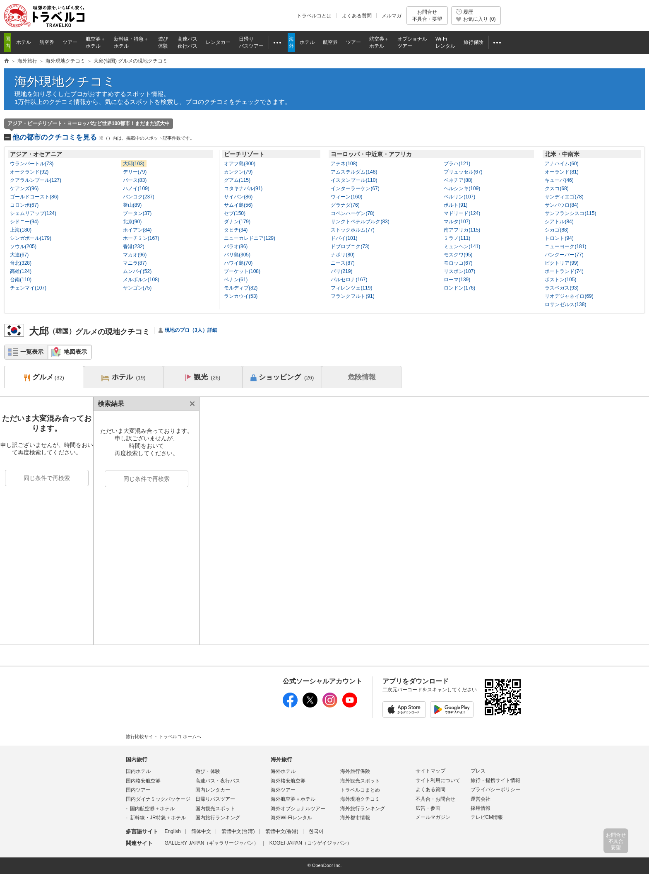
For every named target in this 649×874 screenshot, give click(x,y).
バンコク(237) (138, 197)
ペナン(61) (236, 279)
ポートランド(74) (564, 271)
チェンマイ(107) (28, 288)
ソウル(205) (23, 246)
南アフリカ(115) (462, 230)
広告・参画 (428, 808)
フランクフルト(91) (352, 296)
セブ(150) (234, 213)
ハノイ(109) (136, 188)
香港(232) (133, 246)
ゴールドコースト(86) (34, 197)
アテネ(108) (344, 164)
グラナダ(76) (345, 205)
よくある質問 (357, 15)
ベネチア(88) (458, 180)
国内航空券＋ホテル (152, 808)
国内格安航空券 (143, 781)
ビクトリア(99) (561, 263)
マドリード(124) (462, 213)
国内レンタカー (212, 790)
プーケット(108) (242, 271)
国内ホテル (138, 771)
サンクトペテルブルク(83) (360, 222)
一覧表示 (31, 351)
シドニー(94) (24, 222)
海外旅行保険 (355, 771)
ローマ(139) (457, 279)
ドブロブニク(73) (350, 246)
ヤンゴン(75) (137, 288)
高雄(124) (20, 271)
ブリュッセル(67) (463, 172)
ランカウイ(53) (240, 296)
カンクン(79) (238, 172)
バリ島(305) (237, 255)
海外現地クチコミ (64, 81)
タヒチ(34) (236, 230)
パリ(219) (341, 271)
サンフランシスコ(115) (570, 213)
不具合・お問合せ (435, 799)
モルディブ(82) (240, 288)
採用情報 (480, 808)
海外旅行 (281, 759)
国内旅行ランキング (217, 818)
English (172, 831)
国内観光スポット (215, 808)
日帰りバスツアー (215, 799)
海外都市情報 (355, 818)
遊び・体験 (207, 771)
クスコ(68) (556, 188)
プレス (478, 771)
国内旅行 (136, 759)
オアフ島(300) (239, 164)
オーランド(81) (561, 172)
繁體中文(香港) (281, 831)
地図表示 (75, 351)
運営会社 (480, 799)
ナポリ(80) (342, 255)
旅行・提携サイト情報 (495, 780)
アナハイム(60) (561, 164)
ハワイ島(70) (238, 263)
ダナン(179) (237, 222)
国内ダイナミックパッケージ (158, 799)
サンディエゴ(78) (564, 197)
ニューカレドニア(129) (249, 238)
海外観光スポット (360, 781)
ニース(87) (342, 263)
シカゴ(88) (556, 230)
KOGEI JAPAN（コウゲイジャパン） (310, 843)
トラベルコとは (314, 15)
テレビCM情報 (487, 817)
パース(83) (135, 180)
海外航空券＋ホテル (293, 799)
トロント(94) (559, 238)
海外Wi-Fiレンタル (291, 818)
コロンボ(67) (24, 205)
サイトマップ (430, 771)
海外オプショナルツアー (298, 808)
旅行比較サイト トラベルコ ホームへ (163, 736)
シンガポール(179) (30, 238)
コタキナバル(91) (243, 188)
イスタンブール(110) (354, 180)
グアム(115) (237, 180)
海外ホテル (283, 771)
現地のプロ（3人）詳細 (191, 330)
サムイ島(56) (238, 205)
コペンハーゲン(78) (352, 213)
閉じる (191, 403)
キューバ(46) (559, 180)
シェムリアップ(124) (33, 213)
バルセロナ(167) (349, 279)
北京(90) (132, 222)
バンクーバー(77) (564, 255)
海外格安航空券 (288, 781)
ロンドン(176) (459, 288)
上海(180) (20, 230)
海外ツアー (283, 790)
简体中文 (201, 831)
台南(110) (20, 279)
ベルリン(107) (459, 197)
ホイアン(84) (137, 230)
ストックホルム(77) (352, 230)
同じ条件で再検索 (47, 478)
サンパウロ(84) (561, 205)
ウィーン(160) (346, 197)
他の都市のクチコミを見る (103, 137)
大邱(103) (133, 164)
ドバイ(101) (344, 238)
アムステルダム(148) (354, 172)
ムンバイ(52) (137, 271)
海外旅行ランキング (362, 808)
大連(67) (19, 255)
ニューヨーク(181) (565, 246)
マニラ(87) (135, 263)
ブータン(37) (137, 213)
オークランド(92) (29, 172)
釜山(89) (132, 205)
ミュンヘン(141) (462, 246)
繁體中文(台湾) (238, 831)
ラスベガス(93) (561, 288)
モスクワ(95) (458, 255)
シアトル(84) (559, 222)
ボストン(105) (560, 279)
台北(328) (20, 263)
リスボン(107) (459, 271)
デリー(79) (135, 172)
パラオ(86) (236, 246)
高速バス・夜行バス (217, 781)
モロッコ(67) (458, 263)
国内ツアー (138, 790)
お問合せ (427, 15)
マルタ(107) (457, 222)
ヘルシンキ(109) (462, 188)
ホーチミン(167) (141, 238)
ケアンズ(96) (24, 188)
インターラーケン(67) (355, 188)
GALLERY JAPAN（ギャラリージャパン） (211, 843)
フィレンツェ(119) (351, 288)
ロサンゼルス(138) (565, 304)
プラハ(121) (457, 164)
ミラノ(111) (457, 238)
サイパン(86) (238, 197)
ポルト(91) (455, 205)
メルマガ (391, 15)
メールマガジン (433, 817)
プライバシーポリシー (495, 789)
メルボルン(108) (141, 279)
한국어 (316, 831)
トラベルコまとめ (360, 790)
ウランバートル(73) (31, 164)
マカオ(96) (135, 255)
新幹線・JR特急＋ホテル (158, 818)
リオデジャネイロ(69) (569, 296)
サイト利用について (438, 780)
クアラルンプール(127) (35, 180)
